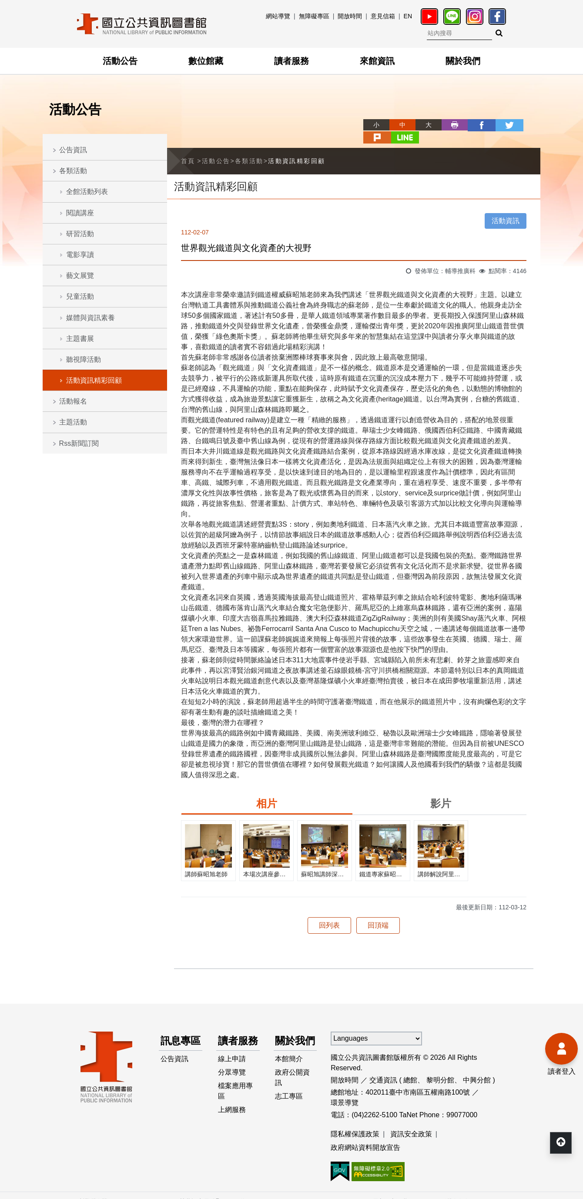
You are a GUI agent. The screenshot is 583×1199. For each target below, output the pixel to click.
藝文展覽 (80, 275)
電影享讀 (80, 254)
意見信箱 (383, 16)
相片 (266, 790)
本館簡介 (289, 1062)
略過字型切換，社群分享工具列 (335, 116)
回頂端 (378, 912)
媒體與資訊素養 (90, 317)
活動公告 (120, 61)
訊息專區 (176, 1035)
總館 (410, 1067)
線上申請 (232, 1062)
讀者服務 (291, 61)
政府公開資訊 (292, 1081)
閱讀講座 (80, 213)
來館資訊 (377, 61)
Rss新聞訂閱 (79, 443)
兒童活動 (80, 296)
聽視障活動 (83, 359)
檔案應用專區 (235, 1095)
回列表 (329, 912)
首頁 (188, 147)
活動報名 (73, 401)
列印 (423, 124)
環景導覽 (345, 1089)
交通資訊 (383, 1067)
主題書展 (80, 338)
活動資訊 (505, 207)
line (527, 124)
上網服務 (232, 1114)
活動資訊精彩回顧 (94, 380)
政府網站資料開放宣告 (365, 1135)
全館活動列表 (87, 191)
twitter (475, 124)
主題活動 (73, 422)
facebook (449, 124)
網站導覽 (278, 16)
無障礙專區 (314, 16)
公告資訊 (73, 150)
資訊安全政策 (411, 1121)
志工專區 (289, 1100)
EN (408, 16)
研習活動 (80, 233)
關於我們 (463, 61)
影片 (440, 790)
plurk (501, 124)
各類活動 (73, 170)
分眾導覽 (232, 1076)
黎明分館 (440, 1067)
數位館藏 (205, 61)
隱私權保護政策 (355, 1121)
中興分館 (477, 1067)
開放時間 (350, 16)
